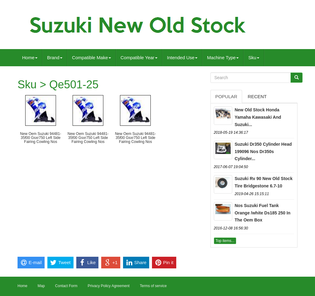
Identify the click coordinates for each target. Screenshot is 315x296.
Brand (54, 57)
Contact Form (66, 286)
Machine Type (223, 57)
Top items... (225, 241)
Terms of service (153, 286)
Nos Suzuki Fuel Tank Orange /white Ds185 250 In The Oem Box (262, 213)
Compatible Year (139, 57)
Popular (226, 96)
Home (30, 57)
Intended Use (182, 57)
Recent (257, 96)
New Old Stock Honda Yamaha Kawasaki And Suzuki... (258, 117)
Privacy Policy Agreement (109, 286)
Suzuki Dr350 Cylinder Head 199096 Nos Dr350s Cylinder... (263, 151)
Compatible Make (91, 57)
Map (41, 286)
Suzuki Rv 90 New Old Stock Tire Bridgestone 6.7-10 (264, 182)
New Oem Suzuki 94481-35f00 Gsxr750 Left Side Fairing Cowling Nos (40, 138)
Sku (253, 57)
